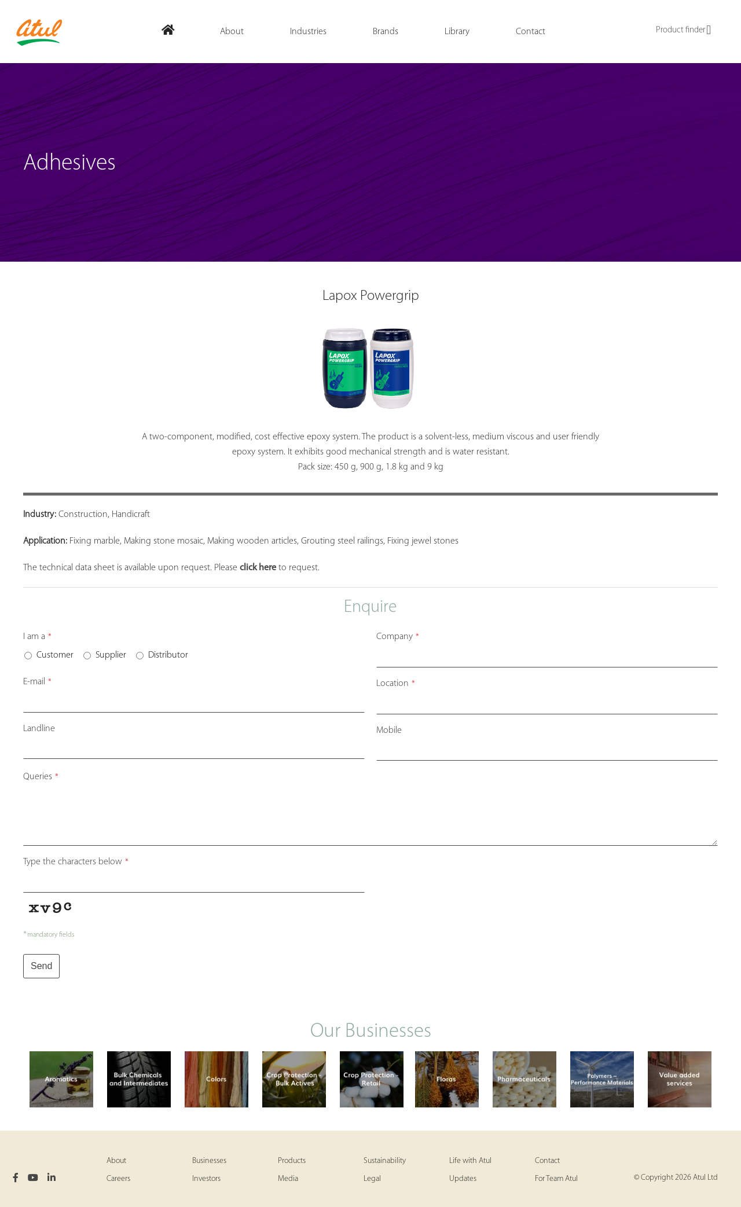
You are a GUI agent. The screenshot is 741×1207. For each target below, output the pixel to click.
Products (292, 1161)
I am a (37, 636)
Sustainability (385, 1161)
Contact (547, 1161)
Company (397, 636)
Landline (39, 728)
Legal (372, 1179)
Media (288, 1179)
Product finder (683, 30)
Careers (118, 1179)
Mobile (389, 730)
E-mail (37, 682)
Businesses (209, 1161)
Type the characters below (76, 862)
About (116, 1161)
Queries (40, 777)
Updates (462, 1179)
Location (395, 683)
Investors (206, 1179)
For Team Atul (556, 1179)
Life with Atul (470, 1161)
